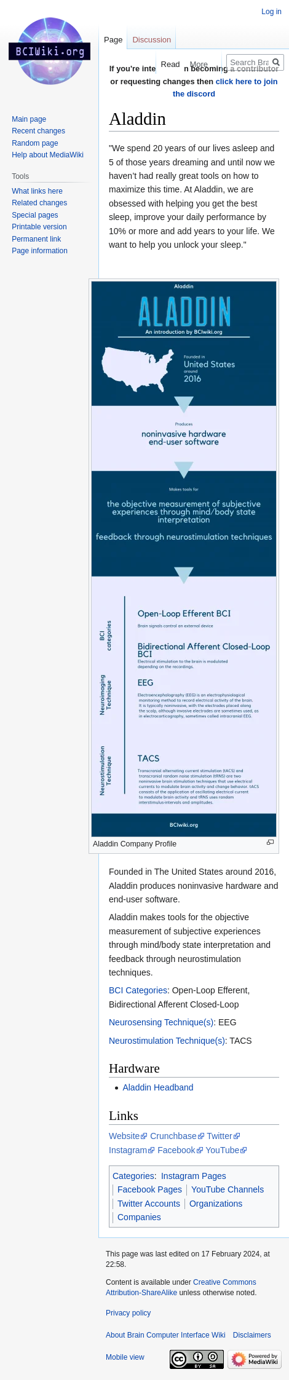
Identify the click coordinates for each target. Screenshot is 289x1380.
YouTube (222, 1150)
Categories (133, 1176)
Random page (35, 143)
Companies (139, 1217)
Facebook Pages (149, 1189)
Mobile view (125, 1357)
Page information (40, 250)
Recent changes (38, 131)
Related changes (39, 203)
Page (113, 39)
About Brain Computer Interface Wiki (166, 1335)
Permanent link (36, 239)
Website (124, 1136)
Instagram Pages (193, 1176)
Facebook (176, 1150)
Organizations (215, 1203)
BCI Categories (138, 990)
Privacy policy (128, 1313)
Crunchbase (173, 1136)
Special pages (35, 215)
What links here (37, 191)
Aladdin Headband (157, 1087)
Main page (29, 119)
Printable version (39, 227)
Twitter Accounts (148, 1203)
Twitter (219, 1136)
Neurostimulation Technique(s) (167, 1041)
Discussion (151, 39)
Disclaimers (252, 1335)
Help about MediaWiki (48, 155)
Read (165, 64)
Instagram (128, 1150)
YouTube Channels (227, 1189)
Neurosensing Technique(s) (161, 1022)
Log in (271, 11)
